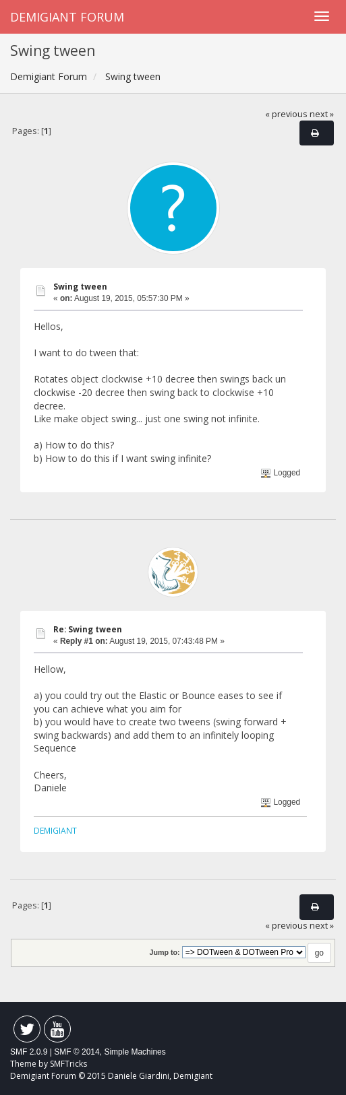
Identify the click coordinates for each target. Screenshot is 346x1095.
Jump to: (164, 952)
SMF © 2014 (77, 1052)
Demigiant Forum (67, 17)
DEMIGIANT (55, 830)
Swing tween (80, 286)
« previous (286, 114)
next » (322, 114)
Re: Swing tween (87, 629)
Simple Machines (134, 1052)
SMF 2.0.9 (28, 1052)
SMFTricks (68, 1063)
